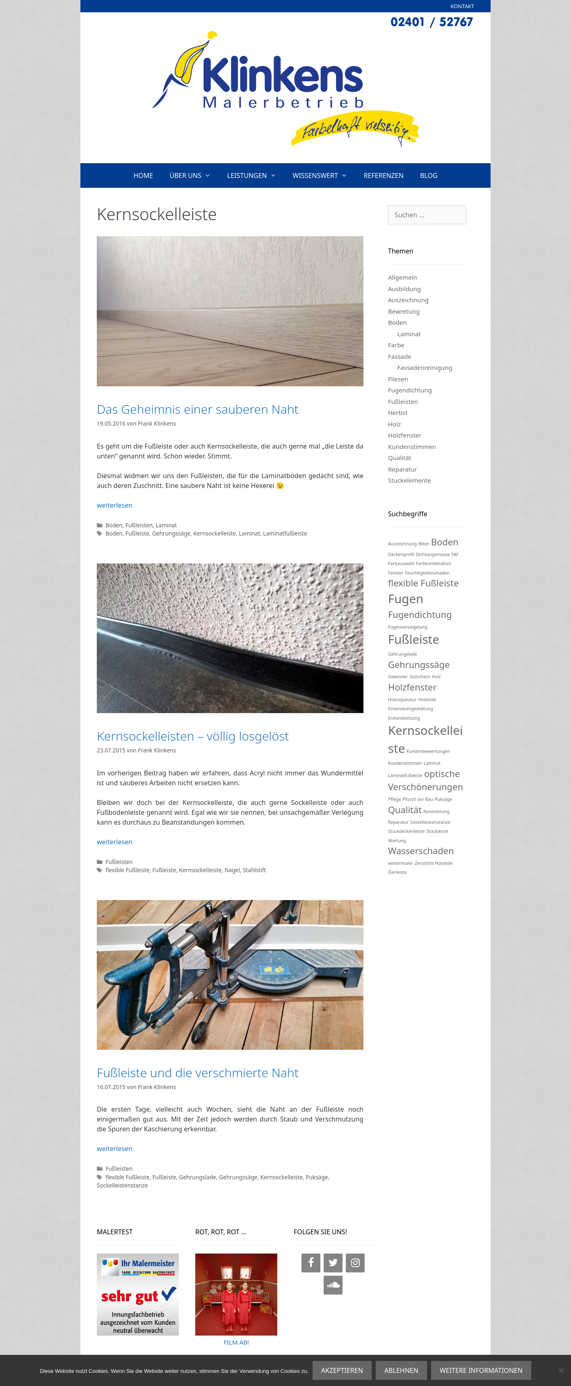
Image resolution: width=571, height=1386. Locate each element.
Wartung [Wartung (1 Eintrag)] (397, 840)
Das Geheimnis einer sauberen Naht (198, 409)
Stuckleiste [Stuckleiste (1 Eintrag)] (437, 831)
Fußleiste (137, 533)
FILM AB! (236, 1342)
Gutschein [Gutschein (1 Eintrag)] (419, 676)
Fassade (399, 356)
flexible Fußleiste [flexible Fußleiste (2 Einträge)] (423, 583)
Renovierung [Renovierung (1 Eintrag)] (436, 811)
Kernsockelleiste (214, 533)
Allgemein (402, 277)
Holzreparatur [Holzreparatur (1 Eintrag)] (402, 699)
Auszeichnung (408, 300)
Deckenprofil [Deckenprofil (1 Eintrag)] (401, 554)
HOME (143, 175)
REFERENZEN (384, 175)
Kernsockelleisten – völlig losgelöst (193, 735)
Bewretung (404, 311)
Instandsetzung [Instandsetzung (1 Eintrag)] (404, 718)
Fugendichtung (410, 390)
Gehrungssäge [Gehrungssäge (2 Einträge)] (419, 664)
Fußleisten (139, 525)
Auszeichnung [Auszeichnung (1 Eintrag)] (402, 544)
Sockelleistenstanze (122, 1185)
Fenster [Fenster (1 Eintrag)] (396, 573)
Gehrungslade (197, 1177)
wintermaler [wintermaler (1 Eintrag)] (400, 863)
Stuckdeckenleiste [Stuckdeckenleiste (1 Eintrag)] (406, 831)
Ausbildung (404, 289)
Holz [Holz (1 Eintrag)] (436, 676)
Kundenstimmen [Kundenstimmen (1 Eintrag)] (405, 763)
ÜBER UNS (194, 175)
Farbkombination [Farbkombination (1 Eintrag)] (433, 563)
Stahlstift (254, 870)
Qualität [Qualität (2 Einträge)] (405, 810)
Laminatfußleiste (285, 533)
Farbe (396, 345)
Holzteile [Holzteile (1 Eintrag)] (427, 699)
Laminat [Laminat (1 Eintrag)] (432, 763)
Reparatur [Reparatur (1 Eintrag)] (398, 822)
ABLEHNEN (401, 1370)
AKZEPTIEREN (342, 1370)
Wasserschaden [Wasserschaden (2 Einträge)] (421, 851)
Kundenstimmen (412, 446)
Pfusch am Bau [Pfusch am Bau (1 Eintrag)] (417, 799)
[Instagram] (355, 1263)
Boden (114, 525)
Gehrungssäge (171, 533)
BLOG (429, 175)
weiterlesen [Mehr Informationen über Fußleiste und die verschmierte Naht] (114, 1148)
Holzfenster (404, 435)
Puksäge (317, 1177)
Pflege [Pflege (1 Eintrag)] (394, 799)
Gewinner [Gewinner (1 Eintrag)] (398, 676)
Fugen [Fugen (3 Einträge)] (405, 598)
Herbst (398, 412)
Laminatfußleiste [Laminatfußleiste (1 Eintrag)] (405, 775)
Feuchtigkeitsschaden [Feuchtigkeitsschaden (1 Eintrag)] (427, 573)
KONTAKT (462, 6)
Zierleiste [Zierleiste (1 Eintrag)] (397, 872)
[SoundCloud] (333, 1285)
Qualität (399, 458)
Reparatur (402, 469)
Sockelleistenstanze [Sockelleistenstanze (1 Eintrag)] (430, 822)
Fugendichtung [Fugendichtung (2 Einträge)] (420, 614)
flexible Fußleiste (127, 870)
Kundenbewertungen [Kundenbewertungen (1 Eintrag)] (428, 751)
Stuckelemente (409, 480)
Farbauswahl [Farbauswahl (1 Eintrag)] (401, 563)
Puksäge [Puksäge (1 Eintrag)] (443, 799)
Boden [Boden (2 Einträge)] (445, 542)
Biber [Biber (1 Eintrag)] (423, 544)
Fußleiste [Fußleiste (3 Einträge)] (413, 639)
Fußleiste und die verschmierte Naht (198, 1072)
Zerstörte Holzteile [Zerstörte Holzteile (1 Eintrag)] (433, 863)
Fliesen (398, 379)
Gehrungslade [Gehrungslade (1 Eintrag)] (402, 654)
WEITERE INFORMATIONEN (481, 1370)
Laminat (166, 525)
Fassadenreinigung (424, 367)
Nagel (232, 870)
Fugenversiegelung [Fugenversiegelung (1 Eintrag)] (407, 627)
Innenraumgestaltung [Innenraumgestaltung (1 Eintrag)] (410, 708)
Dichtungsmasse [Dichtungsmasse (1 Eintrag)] (433, 554)
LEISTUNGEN (256, 175)
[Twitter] (333, 1263)
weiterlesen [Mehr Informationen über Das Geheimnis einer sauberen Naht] (114, 505)
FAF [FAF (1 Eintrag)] (455, 554)
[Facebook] (310, 1263)
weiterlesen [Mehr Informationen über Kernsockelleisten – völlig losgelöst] (114, 841)
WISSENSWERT (324, 175)
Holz (394, 424)
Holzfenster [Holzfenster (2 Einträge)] (412, 687)
